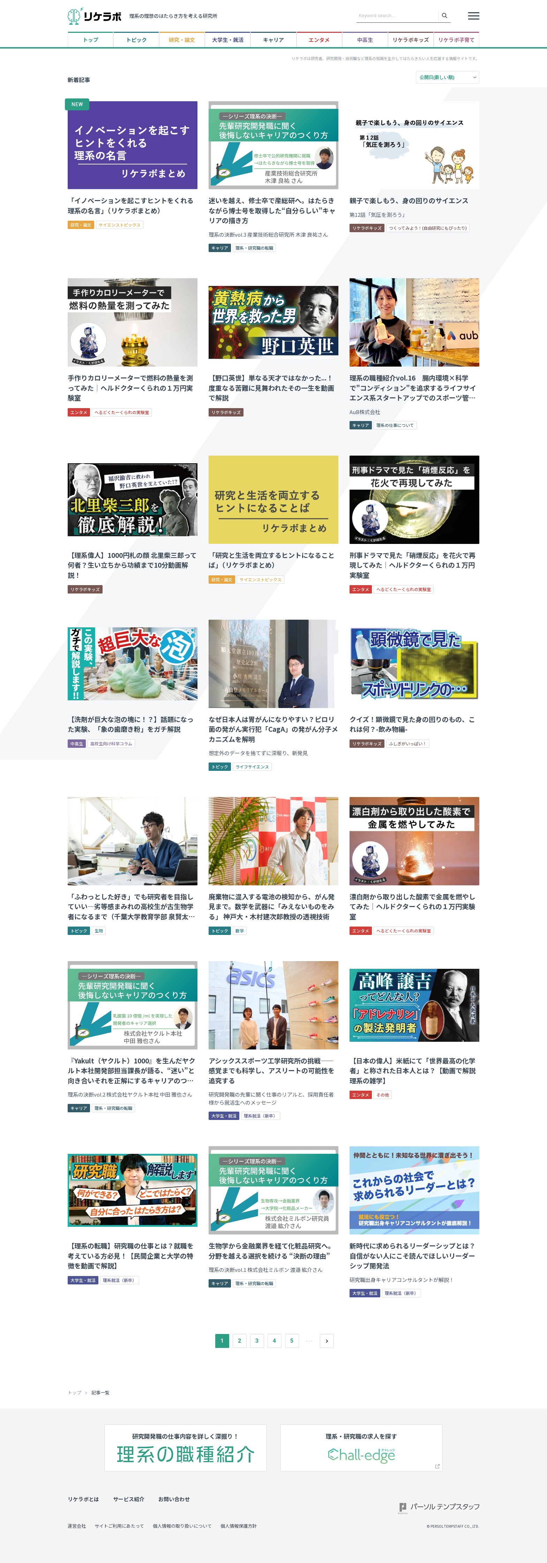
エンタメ (319, 39)
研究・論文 (182, 39)
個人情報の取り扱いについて (182, 1526)
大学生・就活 (227, 39)
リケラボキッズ (410, 39)
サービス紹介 (128, 1499)
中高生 (365, 39)
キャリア (273, 39)
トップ (90, 39)
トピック (136, 39)
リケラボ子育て (456, 39)
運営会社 (77, 1526)
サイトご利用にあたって (119, 1526)
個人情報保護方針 (238, 1526)
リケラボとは (83, 1499)
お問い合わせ (174, 1499)
